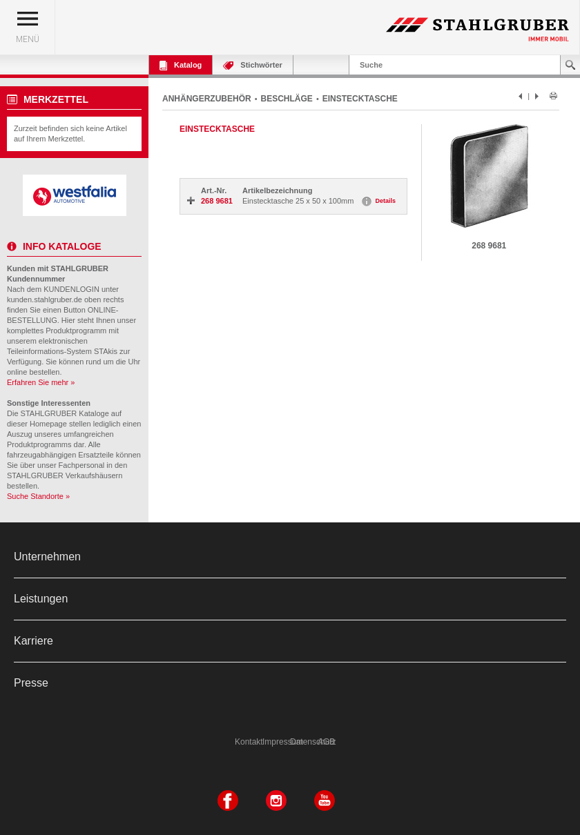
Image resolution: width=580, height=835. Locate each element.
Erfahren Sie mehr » (41, 382)
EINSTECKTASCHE (360, 99)
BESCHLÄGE (287, 99)
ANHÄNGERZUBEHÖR (206, 99)
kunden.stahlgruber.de (44, 299)
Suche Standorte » (38, 496)
